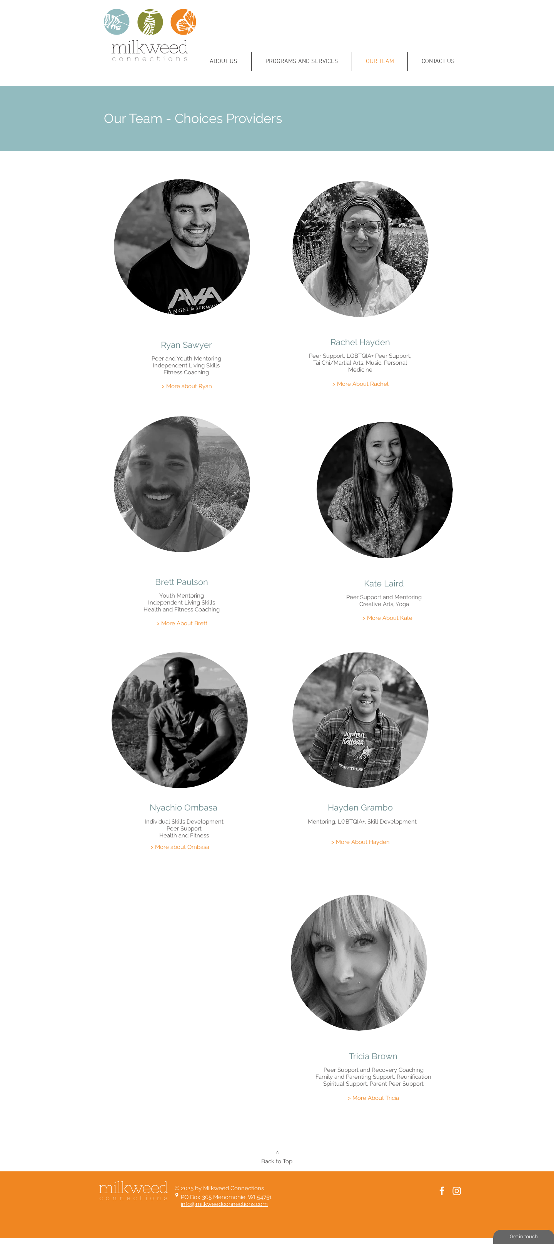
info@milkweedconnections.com (224, 1204)
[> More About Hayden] (360, 842)
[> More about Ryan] (186, 386)
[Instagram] (456, 1190)
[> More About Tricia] (373, 1098)
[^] (277, 1153)
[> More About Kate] (387, 618)
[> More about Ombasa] (179, 847)
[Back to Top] (276, 1161)
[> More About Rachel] (360, 384)
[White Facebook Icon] (441, 1190)
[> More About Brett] (182, 623)
